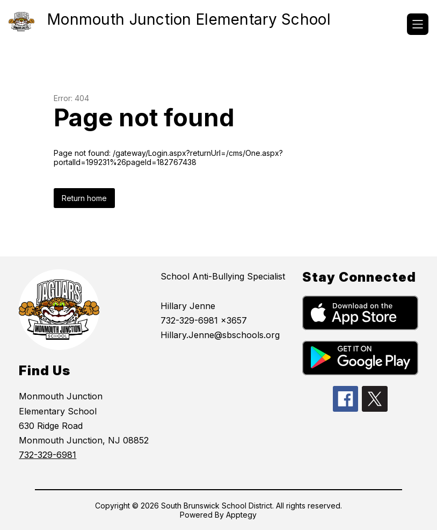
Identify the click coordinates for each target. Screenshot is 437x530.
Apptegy (241, 514)
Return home (84, 198)
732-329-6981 (47, 454)
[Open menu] (417, 24)
